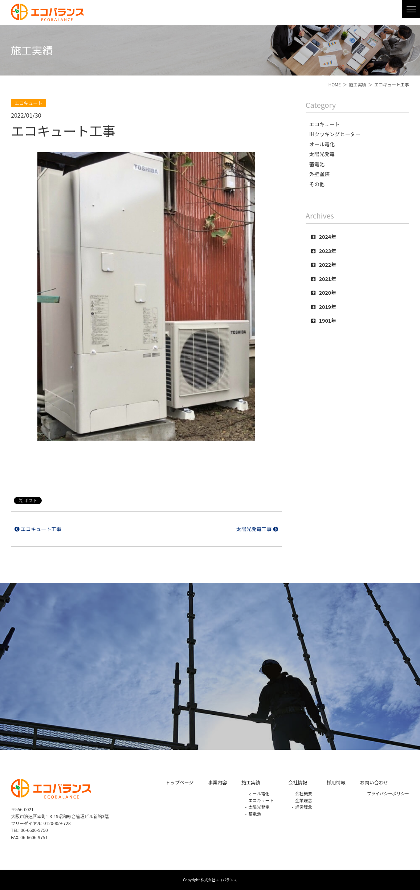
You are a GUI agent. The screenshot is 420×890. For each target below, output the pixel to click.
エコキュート (261, 800)
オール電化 (258, 793)
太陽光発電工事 (257, 528)
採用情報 (336, 782)
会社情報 (297, 782)
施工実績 (357, 84)
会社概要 (303, 793)
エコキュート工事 (38, 528)
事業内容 (217, 782)
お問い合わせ (374, 782)
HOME (334, 84)
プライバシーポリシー (388, 793)
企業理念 (303, 800)
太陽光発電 (258, 807)
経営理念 (303, 807)
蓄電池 (254, 814)
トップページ (179, 782)
